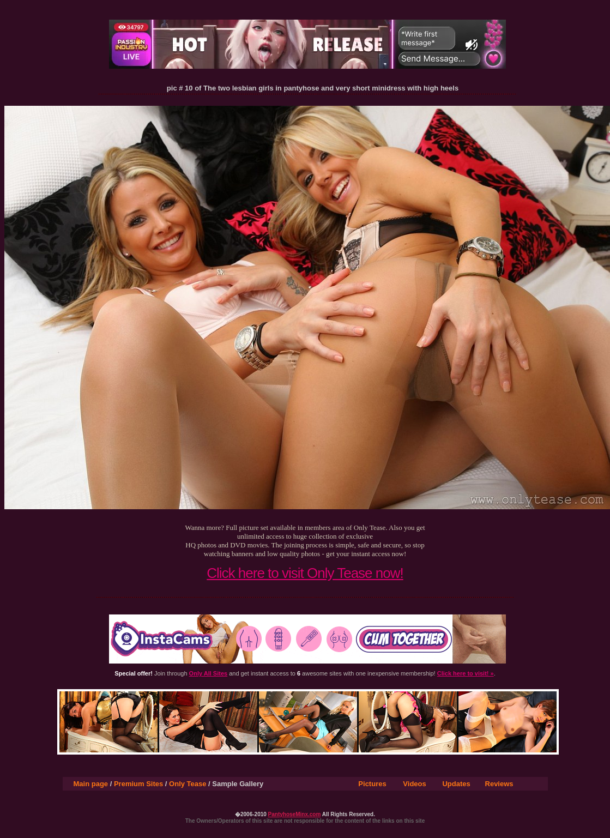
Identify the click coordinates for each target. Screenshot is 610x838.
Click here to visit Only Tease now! (305, 573)
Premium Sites (138, 784)
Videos (414, 784)
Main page (91, 784)
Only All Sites (208, 673)
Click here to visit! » (465, 673)
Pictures (372, 784)
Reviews (499, 784)
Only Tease (187, 784)
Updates (456, 784)
